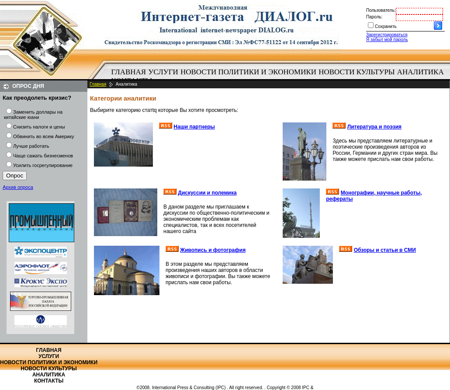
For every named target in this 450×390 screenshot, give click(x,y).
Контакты (48, 381)
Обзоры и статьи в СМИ (385, 250)
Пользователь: (381, 10)
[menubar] (279, 76)
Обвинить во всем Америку (43, 136)
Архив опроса (18, 187)
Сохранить (386, 26)
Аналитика (420, 72)
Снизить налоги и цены (39, 126)
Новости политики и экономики (248, 72)
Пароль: (374, 16)
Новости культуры (356, 72)
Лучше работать (31, 146)
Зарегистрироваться (387, 34)
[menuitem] (128, 72)
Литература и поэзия (374, 127)
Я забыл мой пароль (387, 39)
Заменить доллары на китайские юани (33, 114)
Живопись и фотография (213, 250)
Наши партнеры (194, 127)
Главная (128, 72)
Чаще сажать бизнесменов (43, 155)
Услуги (163, 72)
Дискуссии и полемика (207, 193)
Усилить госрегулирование (43, 165)
